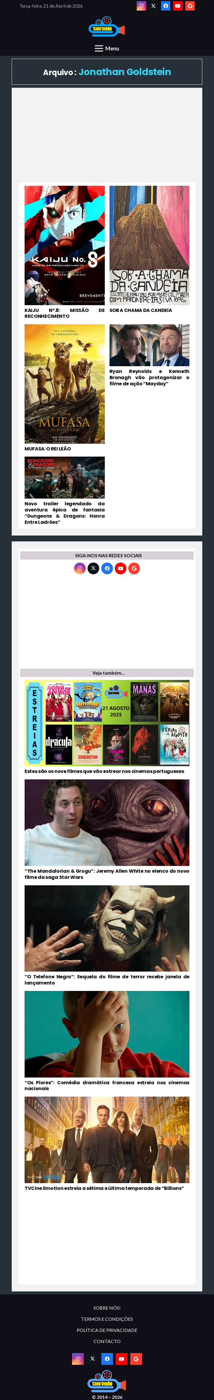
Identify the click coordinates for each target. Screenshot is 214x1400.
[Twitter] (153, 6)
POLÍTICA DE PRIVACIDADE (107, 1330)
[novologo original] (107, 27)
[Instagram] (141, 6)
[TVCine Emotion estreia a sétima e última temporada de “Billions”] (107, 1144)
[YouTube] (177, 6)
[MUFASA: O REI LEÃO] (65, 388)
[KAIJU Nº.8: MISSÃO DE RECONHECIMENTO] (65, 253)
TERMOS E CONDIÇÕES (107, 1319)
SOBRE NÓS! (107, 1308)
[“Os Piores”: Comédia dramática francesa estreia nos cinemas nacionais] (107, 1041)
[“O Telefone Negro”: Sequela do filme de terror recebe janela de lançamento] (107, 935)
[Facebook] (165, 6)
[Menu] (107, 48)
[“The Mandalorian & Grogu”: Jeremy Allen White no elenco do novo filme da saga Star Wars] (107, 829)
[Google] (190, 6)
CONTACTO (107, 1341)
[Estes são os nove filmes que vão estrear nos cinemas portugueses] (107, 727)
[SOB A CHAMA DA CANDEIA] (149, 253)
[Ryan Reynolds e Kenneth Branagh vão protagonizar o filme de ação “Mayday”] (149, 388)
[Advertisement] (107, 139)
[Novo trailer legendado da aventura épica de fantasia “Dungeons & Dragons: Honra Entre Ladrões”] (65, 491)
